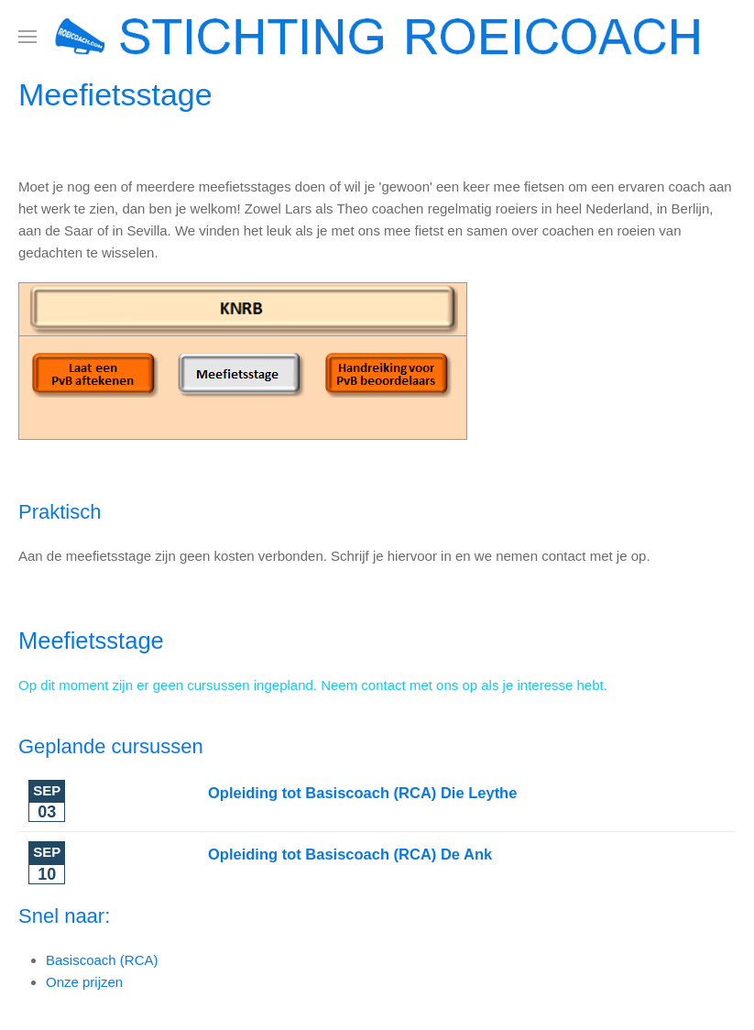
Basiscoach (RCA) (102, 960)
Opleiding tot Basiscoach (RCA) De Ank (350, 854)
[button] (27, 36)
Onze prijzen (84, 982)
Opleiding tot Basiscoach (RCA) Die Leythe (362, 792)
